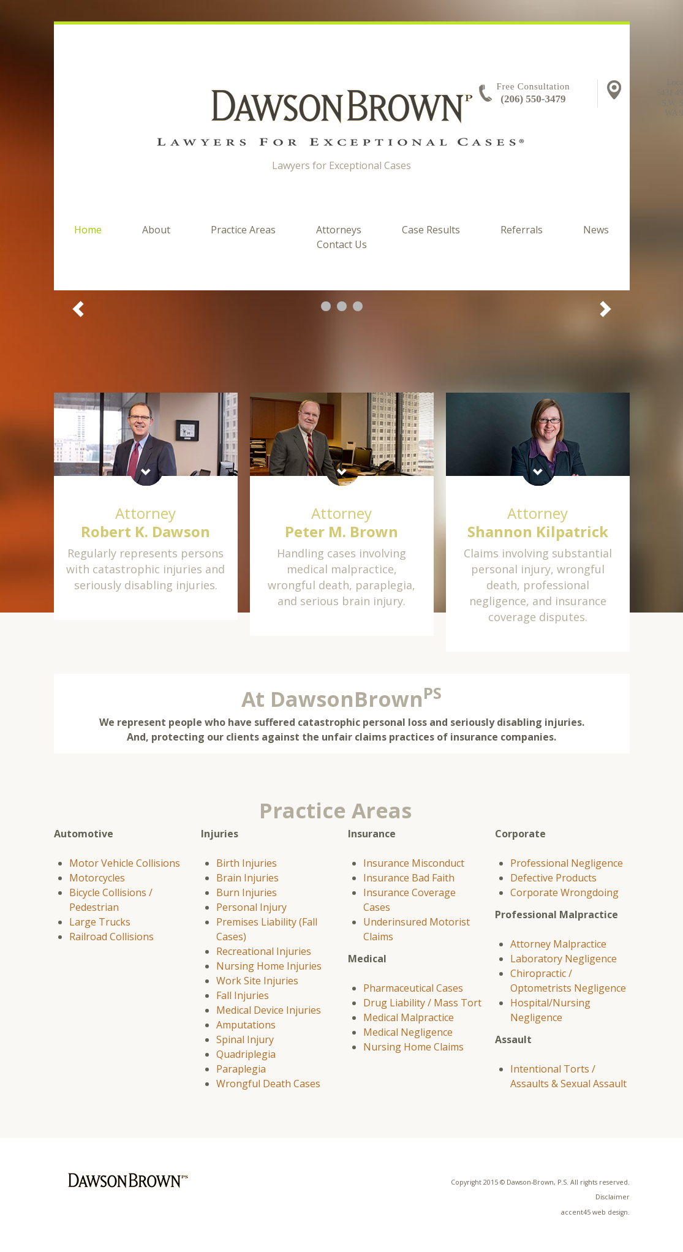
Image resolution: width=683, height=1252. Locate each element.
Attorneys (338, 229)
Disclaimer (612, 1197)
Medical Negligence (408, 1032)
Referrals (521, 229)
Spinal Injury (245, 1039)
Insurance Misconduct (413, 863)
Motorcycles (97, 877)
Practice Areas (243, 229)
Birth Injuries (246, 863)
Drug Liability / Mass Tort (422, 1002)
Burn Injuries (246, 892)
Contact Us (342, 244)
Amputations (246, 1024)
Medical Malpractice (408, 1017)
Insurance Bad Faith (409, 877)
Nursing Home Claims (413, 1047)
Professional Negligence (566, 863)
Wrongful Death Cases (268, 1083)
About (156, 229)
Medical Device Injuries (268, 1010)
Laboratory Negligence (563, 958)
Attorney (145, 522)
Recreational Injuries (263, 951)
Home (88, 229)
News (596, 229)
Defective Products (553, 877)
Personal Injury (251, 907)
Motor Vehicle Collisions (124, 863)
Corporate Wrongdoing (564, 892)
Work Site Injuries (257, 980)
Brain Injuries (247, 877)
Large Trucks (99, 922)
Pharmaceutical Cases (413, 988)
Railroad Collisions (111, 936)
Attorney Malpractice (558, 944)
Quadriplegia (246, 1054)
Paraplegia (241, 1069)
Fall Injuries (242, 995)
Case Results (431, 229)
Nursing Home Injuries (269, 966)
